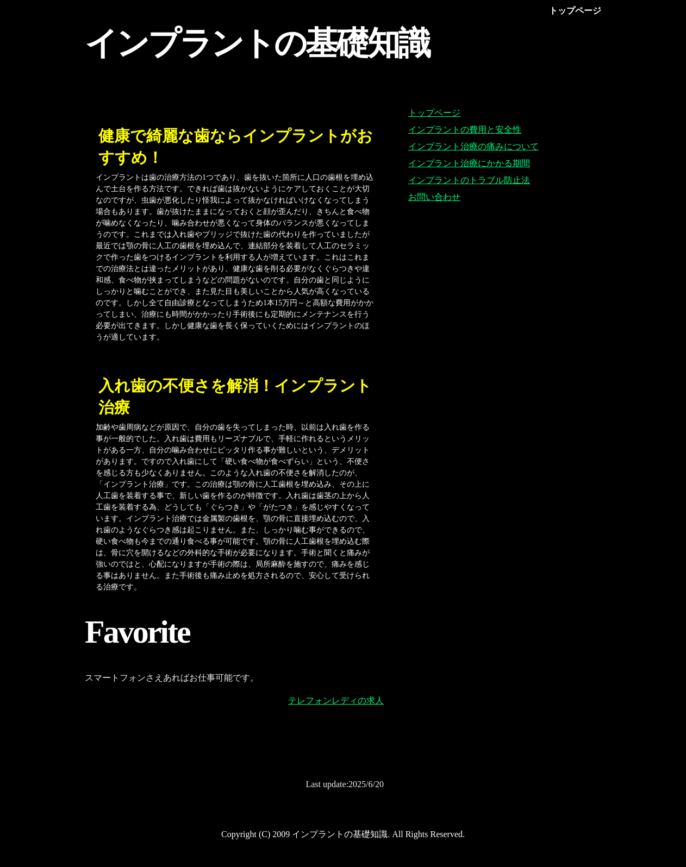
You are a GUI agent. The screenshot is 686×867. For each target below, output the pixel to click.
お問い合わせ (434, 197)
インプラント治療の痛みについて (473, 146)
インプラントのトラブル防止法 (469, 180)
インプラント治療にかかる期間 (469, 163)
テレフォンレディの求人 (336, 700)
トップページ (434, 112)
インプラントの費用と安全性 (464, 129)
